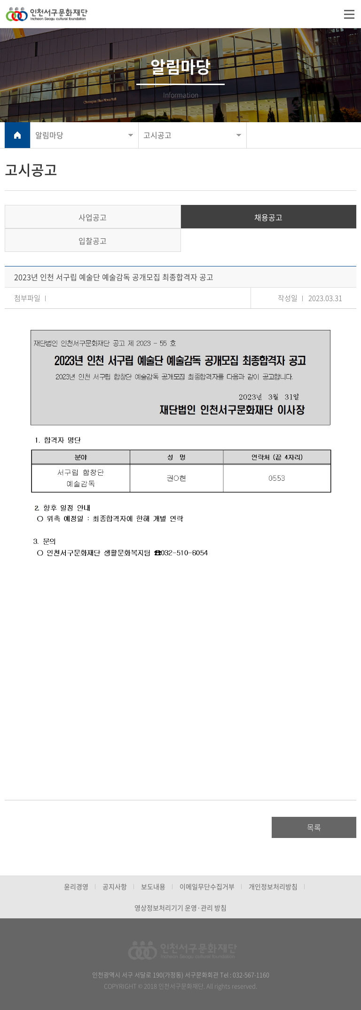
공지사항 (114, 886)
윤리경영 (76, 886)
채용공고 (268, 217)
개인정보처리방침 (273, 886)
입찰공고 (92, 240)
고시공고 (157, 135)
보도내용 (153, 886)
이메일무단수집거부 (207, 886)
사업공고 (92, 217)
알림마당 (49, 135)
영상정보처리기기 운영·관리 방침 (180, 907)
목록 (314, 827)
